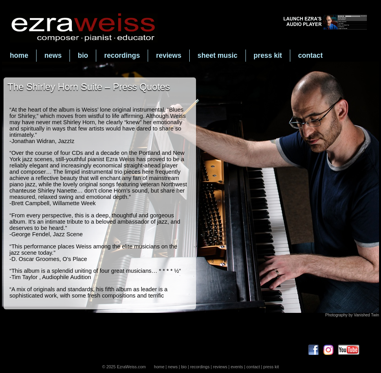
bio (83, 55)
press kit (268, 55)
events (237, 366)
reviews (168, 55)
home (19, 55)
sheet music (218, 55)
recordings (122, 55)
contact (310, 55)
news (53, 55)
